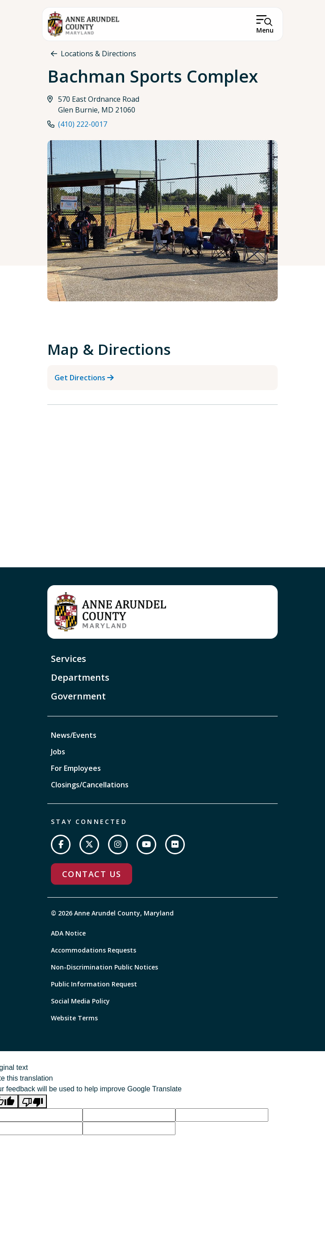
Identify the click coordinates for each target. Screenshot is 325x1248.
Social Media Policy (80, 1001)
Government (78, 696)
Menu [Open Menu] (265, 30)
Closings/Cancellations (90, 785)
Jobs (58, 752)
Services (68, 659)
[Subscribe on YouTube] (146, 844)
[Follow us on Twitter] (89, 844)
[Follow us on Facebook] (61, 844)
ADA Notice (68, 933)
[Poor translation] (32, 1101)
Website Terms (74, 1018)
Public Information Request (94, 984)
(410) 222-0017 (82, 124)
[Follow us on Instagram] (118, 844)
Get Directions (79, 378)
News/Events (73, 735)
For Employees (76, 768)
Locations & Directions (98, 53)
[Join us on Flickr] (175, 844)
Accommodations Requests (93, 950)
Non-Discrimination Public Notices (104, 967)
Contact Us (91, 874)
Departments (80, 677)
